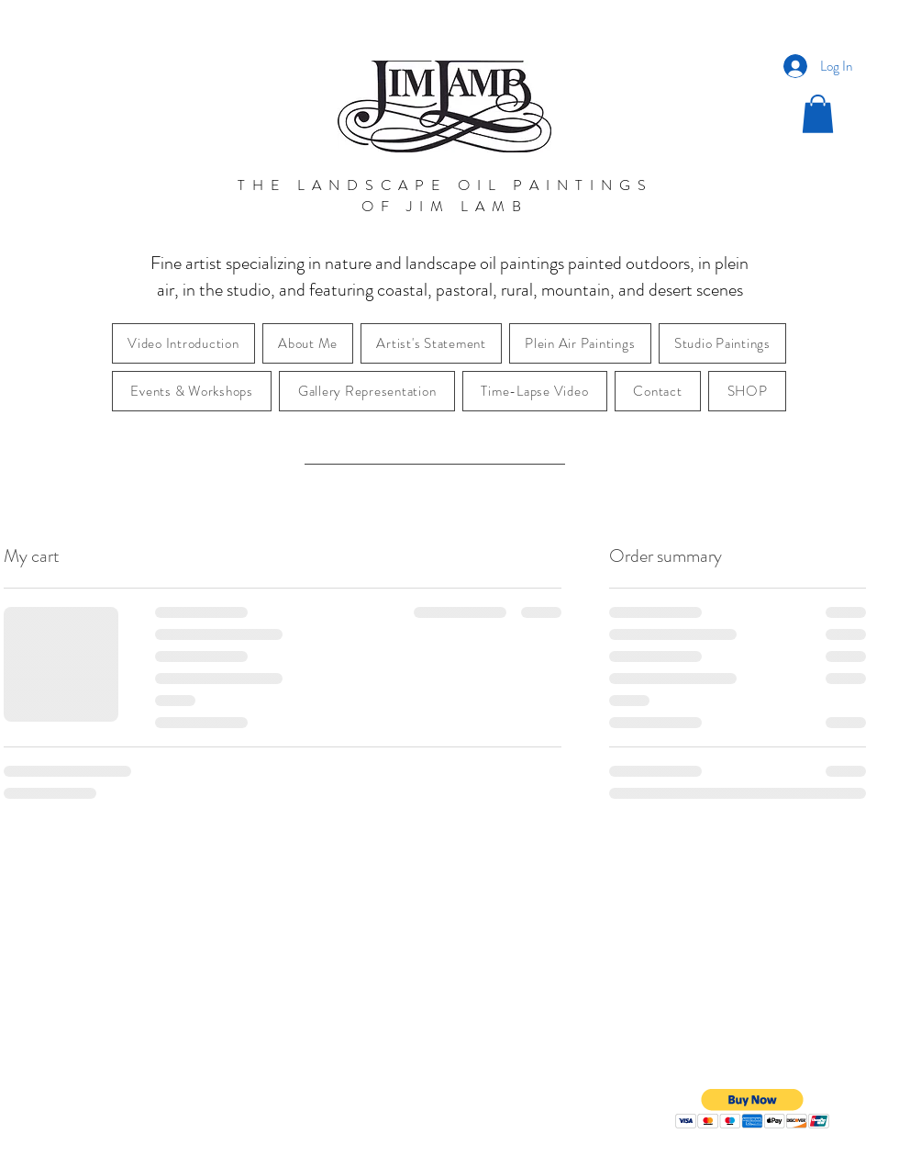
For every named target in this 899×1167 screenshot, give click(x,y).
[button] (818, 114)
